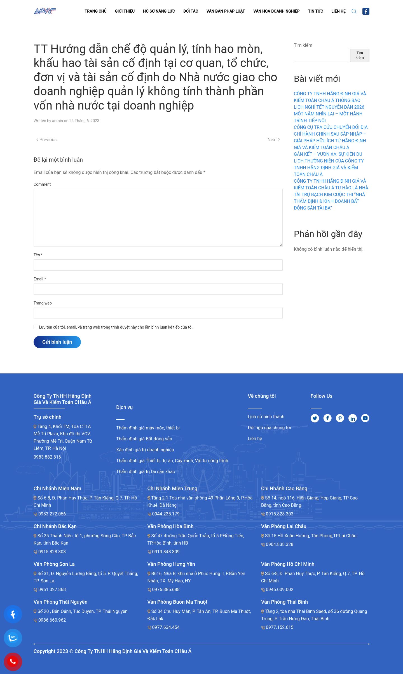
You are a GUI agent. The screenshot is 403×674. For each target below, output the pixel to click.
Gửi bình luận (57, 342)
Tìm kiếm (303, 45)
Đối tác (190, 11)
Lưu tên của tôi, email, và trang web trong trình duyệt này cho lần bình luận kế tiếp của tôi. (113, 327)
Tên (38, 255)
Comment (42, 184)
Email (40, 279)
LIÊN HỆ (338, 11)
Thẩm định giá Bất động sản (144, 438)
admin (57, 120)
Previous (46, 139)
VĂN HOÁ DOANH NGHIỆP (277, 11)
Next (274, 139)
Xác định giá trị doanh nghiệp (145, 449)
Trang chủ (96, 11)
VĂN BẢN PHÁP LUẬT (226, 11)
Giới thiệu (125, 11)
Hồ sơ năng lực (159, 11)
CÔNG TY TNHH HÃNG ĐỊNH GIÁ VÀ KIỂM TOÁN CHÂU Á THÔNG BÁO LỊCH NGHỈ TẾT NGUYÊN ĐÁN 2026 (330, 100)
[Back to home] (45, 11)
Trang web (43, 303)
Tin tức (315, 11)
